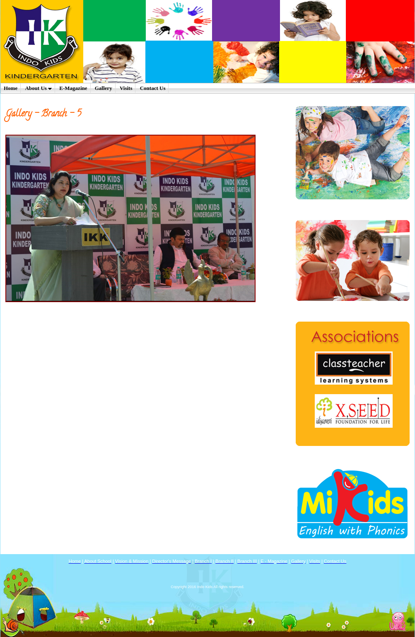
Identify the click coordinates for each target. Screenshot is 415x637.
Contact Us (153, 88)
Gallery (103, 88)
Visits (126, 88)
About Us (38, 88)
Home (10, 88)
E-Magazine (73, 88)
